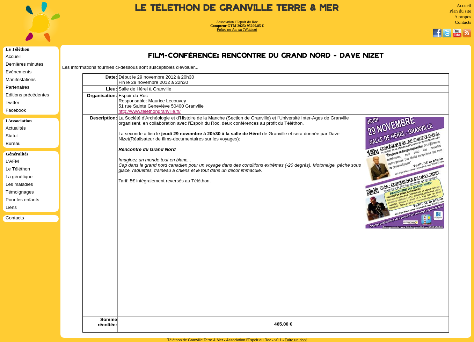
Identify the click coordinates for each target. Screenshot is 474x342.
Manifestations (21, 79)
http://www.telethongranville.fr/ (149, 111)
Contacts (463, 22)
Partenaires (17, 87)
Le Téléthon (18, 169)
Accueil (464, 5)
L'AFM (12, 161)
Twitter (12, 102)
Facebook (16, 110)
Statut (12, 135)
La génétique (19, 176)
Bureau (13, 143)
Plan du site (460, 11)
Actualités (16, 128)
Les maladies (19, 184)
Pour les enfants (22, 199)
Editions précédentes (27, 94)
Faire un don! (296, 340)
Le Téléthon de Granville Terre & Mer (237, 8)
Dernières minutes (24, 64)
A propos (462, 16)
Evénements (18, 71)
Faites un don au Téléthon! (237, 29)
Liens (11, 207)
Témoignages (20, 192)
